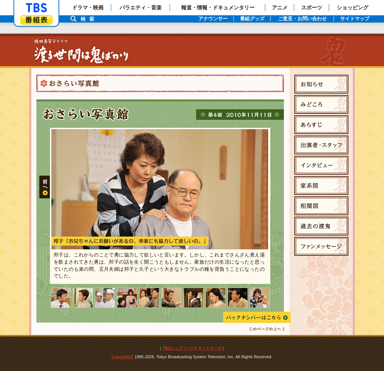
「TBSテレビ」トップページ (36, 8)
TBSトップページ (178, 348)
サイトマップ (209, 348)
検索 (89, 19)
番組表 (36, 19)
